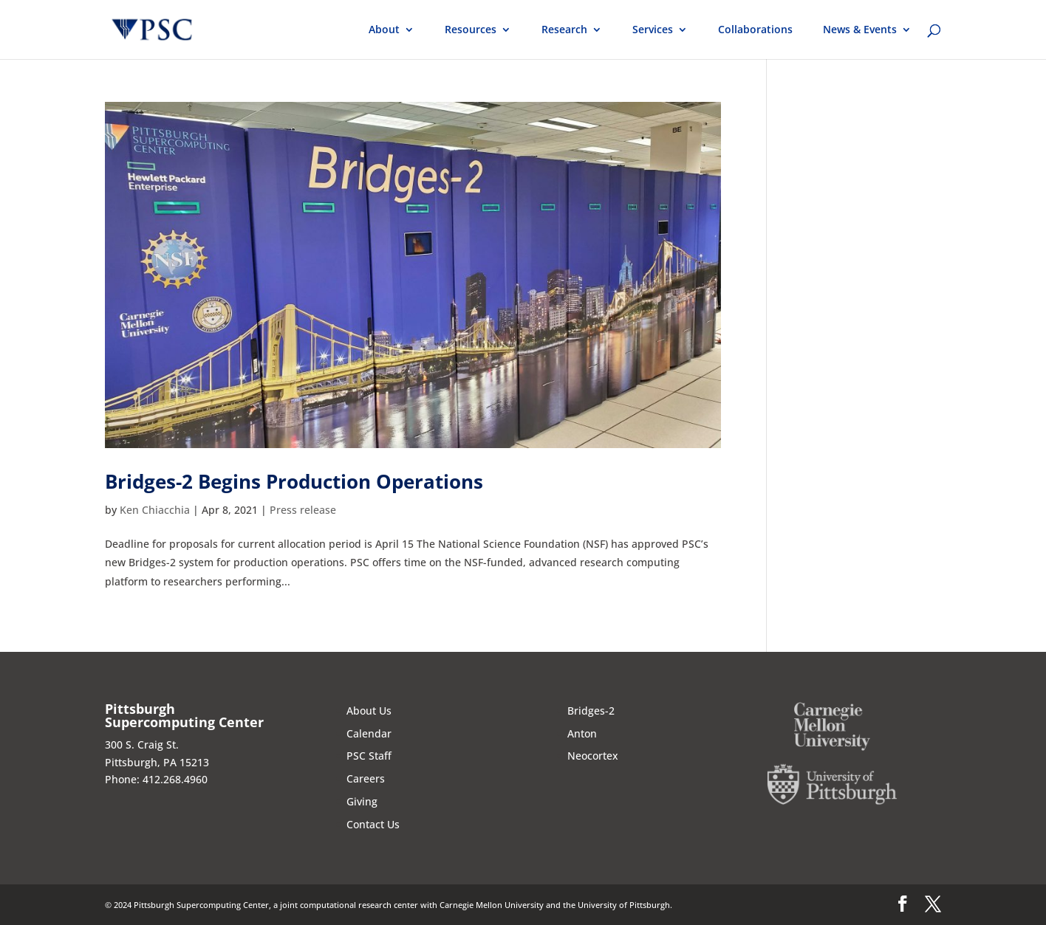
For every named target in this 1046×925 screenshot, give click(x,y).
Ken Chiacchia (155, 510)
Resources (470, 30)
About (384, 30)
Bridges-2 (591, 711)
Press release (303, 510)
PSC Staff (369, 756)
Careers (365, 778)
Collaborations (755, 30)
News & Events (860, 30)
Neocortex (592, 756)
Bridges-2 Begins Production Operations (294, 481)
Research (564, 30)
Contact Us (373, 824)
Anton (582, 733)
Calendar (369, 733)
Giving (361, 801)
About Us (369, 711)
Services (652, 30)
